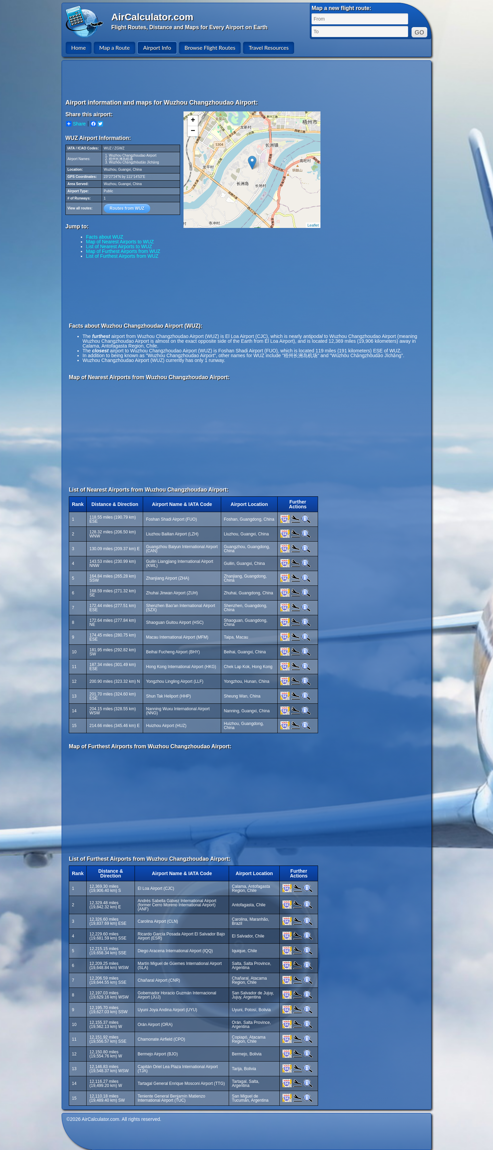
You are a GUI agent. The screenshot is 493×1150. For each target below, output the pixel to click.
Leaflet (313, 225)
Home (78, 47)
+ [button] (193, 121)
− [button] (193, 131)
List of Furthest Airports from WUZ (122, 256)
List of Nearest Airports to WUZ (119, 246)
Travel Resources (269, 47)
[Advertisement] (247, 79)
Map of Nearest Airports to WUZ (120, 241)
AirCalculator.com (152, 17)
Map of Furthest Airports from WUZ (123, 251)
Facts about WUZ (104, 237)
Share (76, 123)
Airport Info (157, 47)
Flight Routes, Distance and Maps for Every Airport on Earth (189, 27)
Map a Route (114, 47)
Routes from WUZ (127, 208)
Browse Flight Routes (210, 47)
